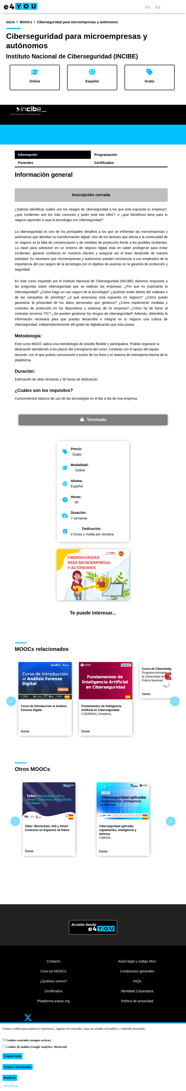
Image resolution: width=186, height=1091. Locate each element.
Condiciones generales (137, 971)
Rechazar (10, 1077)
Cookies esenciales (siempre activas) (26, 1040)
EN (147, 7)
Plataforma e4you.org (53, 1001)
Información (27, 155)
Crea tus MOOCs (53, 971)
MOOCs (26, 22)
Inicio (10, 22)
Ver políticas (11, 1086)
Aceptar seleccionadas (17, 1067)
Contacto (53, 961)
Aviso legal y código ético (137, 961)
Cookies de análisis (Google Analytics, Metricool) (34, 1047)
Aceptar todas (12, 1056)
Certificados (104, 163)
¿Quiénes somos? (53, 981)
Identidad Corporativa (137, 991)
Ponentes (25, 163)
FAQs (137, 981)
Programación (105, 155)
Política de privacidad (137, 1001)
